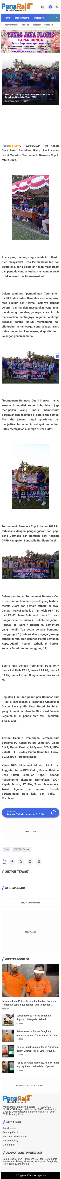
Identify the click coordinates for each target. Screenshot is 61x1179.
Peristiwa (39, 17)
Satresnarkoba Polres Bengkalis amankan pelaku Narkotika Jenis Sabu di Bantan (37, 1033)
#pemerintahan (12, 25)
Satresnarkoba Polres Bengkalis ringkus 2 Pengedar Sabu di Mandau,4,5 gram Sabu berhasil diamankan (33, 1017)
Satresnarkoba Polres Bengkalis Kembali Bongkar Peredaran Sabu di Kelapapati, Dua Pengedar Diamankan (29, 1003)
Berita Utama (22, 17)
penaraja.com (39, 1175)
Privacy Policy (10, 1140)
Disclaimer (9, 1145)
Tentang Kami (10, 1132)
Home (7, 17)
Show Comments (30, 902)
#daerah (25, 25)
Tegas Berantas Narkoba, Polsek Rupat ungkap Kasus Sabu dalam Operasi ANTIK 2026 (37, 1064)
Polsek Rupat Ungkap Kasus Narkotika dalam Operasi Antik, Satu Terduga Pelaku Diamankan (37, 1049)
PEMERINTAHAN (21, 849)
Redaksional (9, 1128)
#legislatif (49, 25)
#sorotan (37, 25)
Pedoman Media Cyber (15, 1136)
